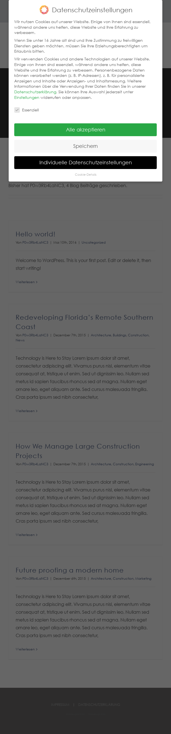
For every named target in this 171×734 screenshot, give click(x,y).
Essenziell (26, 107)
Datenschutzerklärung (35, 89)
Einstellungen (26, 94)
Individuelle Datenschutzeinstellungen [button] (85, 160)
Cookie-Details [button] (85, 172)
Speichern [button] (85, 144)
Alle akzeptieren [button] (85, 127)
